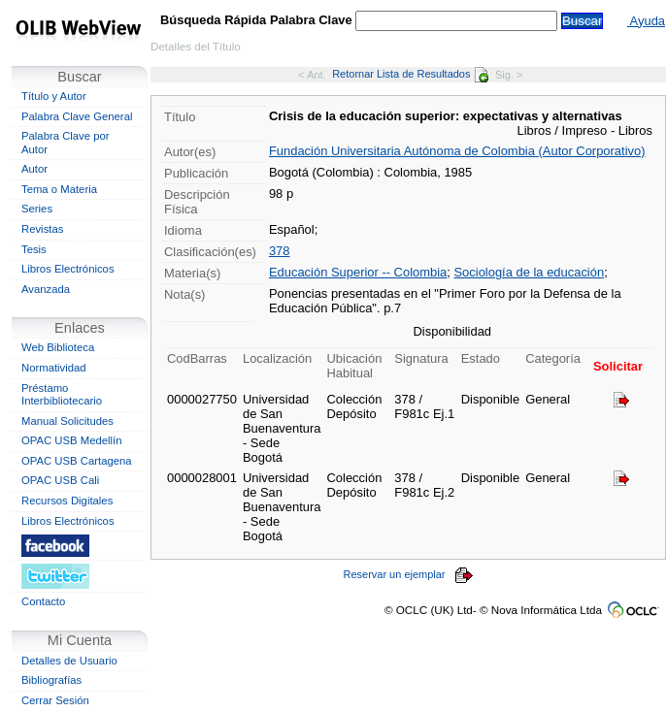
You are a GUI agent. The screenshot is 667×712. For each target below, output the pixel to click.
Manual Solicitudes (67, 421)
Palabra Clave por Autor (65, 142)
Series (36, 208)
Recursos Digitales (67, 500)
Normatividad (53, 367)
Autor (34, 169)
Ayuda (646, 21)
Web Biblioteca (57, 347)
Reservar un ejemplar (409, 574)
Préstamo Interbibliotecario (61, 394)
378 (279, 250)
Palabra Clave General (76, 116)
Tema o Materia (59, 189)
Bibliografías (51, 680)
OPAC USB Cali (60, 480)
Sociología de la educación (528, 272)
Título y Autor (53, 96)
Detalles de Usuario (69, 660)
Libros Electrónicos (68, 269)
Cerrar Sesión (55, 700)
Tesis (34, 249)
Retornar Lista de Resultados (410, 74)
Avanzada (45, 289)
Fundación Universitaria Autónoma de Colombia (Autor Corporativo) (457, 151)
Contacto (43, 601)
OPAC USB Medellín (71, 440)
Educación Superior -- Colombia (358, 272)
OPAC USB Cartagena (76, 461)
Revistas (42, 229)
